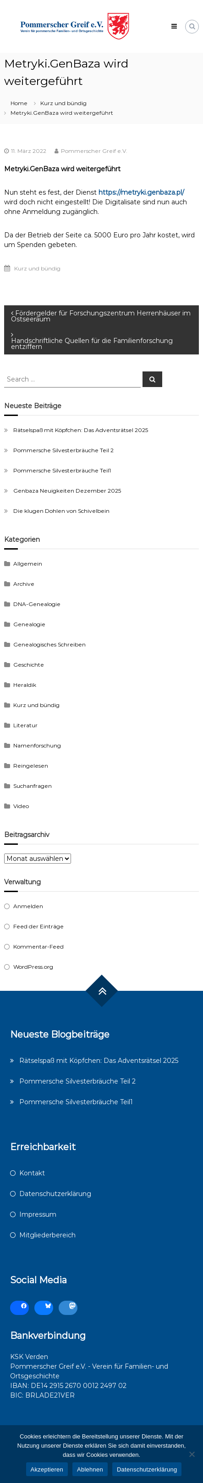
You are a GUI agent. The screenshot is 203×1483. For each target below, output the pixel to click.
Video (21, 806)
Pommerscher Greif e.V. (94, 150)
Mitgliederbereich (47, 1235)
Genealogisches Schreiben (49, 644)
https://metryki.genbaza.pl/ (141, 192)
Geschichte (28, 664)
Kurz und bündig (63, 103)
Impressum (37, 1214)
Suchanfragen (32, 785)
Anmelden (28, 906)
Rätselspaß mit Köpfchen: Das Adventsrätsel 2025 (80, 430)
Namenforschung (37, 745)
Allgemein (27, 563)
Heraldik (24, 684)
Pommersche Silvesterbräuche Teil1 (62, 470)
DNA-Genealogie (36, 604)
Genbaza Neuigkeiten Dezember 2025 (67, 490)
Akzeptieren (47, 1469)
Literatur (25, 725)
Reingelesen (30, 765)
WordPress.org (33, 966)
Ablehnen (90, 1469)
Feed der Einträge (38, 926)
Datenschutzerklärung (55, 1194)
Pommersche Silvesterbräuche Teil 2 (63, 450)
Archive (23, 583)
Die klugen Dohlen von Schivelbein (61, 510)
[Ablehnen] (191, 1454)
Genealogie (29, 624)
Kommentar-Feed (38, 946)
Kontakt (32, 1173)
